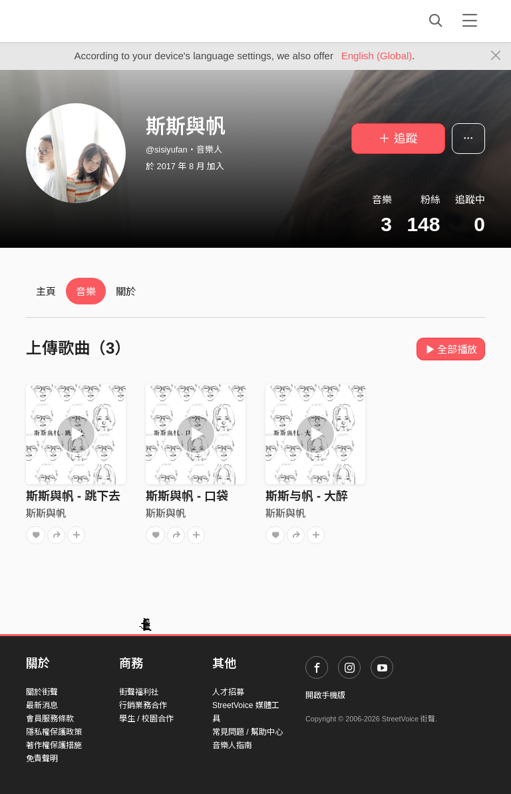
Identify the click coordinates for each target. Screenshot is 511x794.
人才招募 (228, 692)
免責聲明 (42, 758)
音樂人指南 (232, 745)
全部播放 (451, 349)
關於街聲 (42, 692)
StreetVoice (81, 20)
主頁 (46, 291)
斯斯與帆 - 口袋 (187, 496)
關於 (126, 291)
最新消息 (42, 705)
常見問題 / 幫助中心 (247, 732)
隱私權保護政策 (54, 732)
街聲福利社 (139, 692)
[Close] (496, 56)
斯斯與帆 (46, 513)
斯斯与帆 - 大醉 (306, 496)
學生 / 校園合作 (146, 718)
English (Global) (377, 55)
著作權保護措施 (54, 745)
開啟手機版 (325, 695)
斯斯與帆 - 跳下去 (73, 496)
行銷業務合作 (143, 705)
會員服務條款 (50, 718)
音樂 (86, 291)
